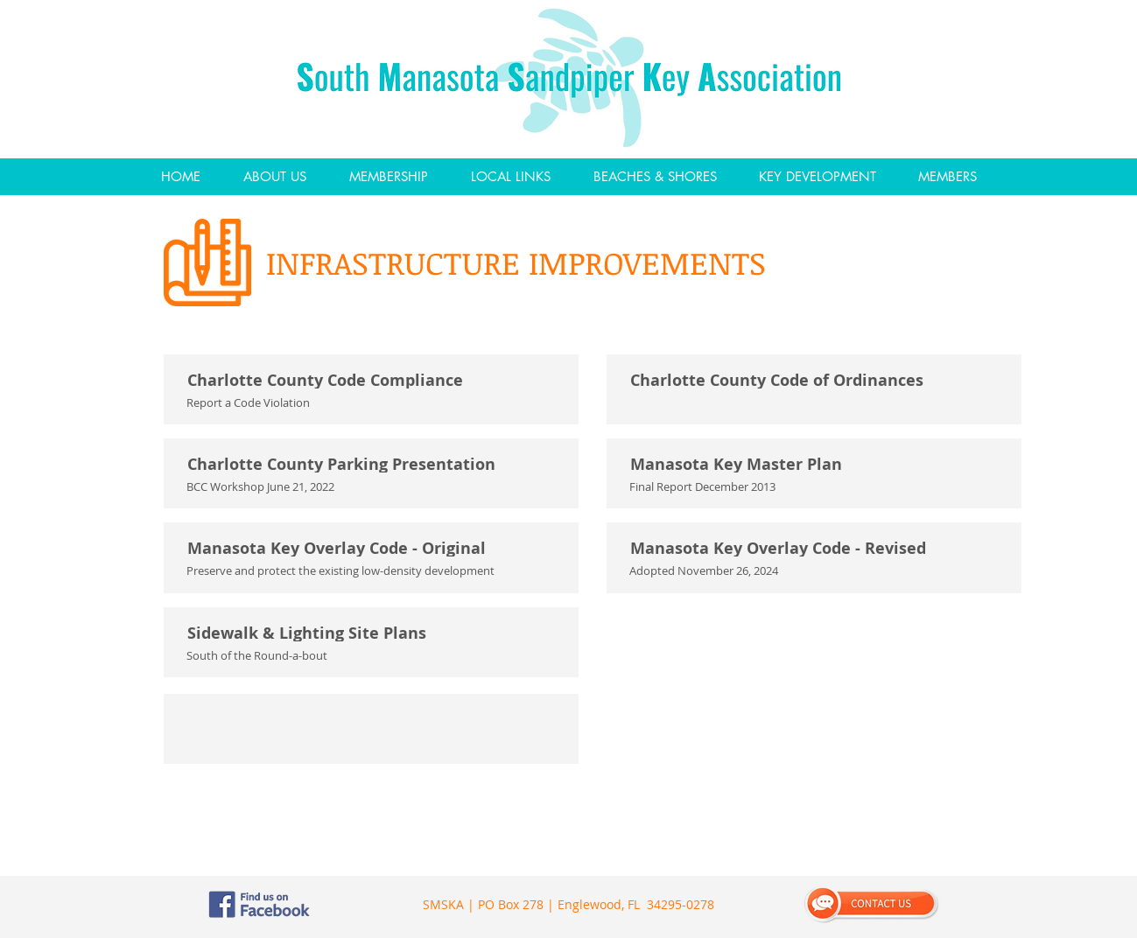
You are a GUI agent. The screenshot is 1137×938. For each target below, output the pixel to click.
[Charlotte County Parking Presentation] (372, 465)
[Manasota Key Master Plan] (815, 465)
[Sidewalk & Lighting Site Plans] (372, 633)
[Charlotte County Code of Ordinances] (815, 381)
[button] (274, 176)
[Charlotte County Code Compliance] (372, 381)
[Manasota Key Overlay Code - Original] (372, 549)
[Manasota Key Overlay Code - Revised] (815, 549)
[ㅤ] (372, 720)
